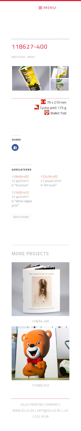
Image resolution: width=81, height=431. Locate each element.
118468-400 (20, 176)
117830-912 (40, 385)
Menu (50, 7)
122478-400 (49, 176)
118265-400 (40, 321)
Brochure (21, 217)
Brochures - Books (23, 57)
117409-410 (20, 192)
